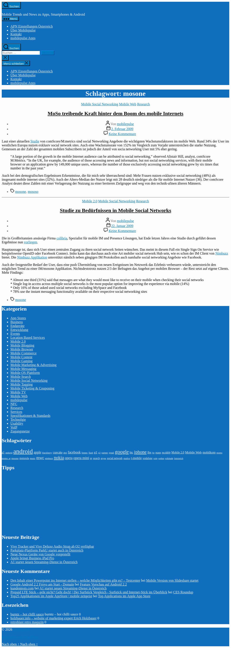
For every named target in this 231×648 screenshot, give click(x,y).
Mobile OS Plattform (25, 373)
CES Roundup (183, 592)
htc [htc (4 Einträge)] (131, 452)
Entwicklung (19, 330)
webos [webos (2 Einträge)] (161, 458)
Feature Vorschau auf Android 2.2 (103, 584)
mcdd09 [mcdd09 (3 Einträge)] (166, 452)
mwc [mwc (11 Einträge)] (40, 458)
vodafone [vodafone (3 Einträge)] (147, 458)
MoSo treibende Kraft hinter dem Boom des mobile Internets (115, 113)
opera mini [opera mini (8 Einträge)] (81, 458)
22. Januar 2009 (122, 226)
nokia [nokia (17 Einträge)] (59, 457)
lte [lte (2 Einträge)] (153, 453)
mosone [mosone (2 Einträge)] (14, 458)
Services (16, 412)
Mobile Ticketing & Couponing (32, 388)
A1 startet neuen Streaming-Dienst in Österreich (44, 562)
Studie (34, 141)
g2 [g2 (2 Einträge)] (99, 453)
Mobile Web (127, 104)
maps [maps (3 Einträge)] (158, 452)
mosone (20, 191)
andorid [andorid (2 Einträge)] (9, 453)
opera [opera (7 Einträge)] (69, 458)
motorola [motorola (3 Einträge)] (24, 458)
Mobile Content (21, 357)
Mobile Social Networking (99, 104)
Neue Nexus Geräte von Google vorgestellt (40, 554)
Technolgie (18, 419)
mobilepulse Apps (22, 38)
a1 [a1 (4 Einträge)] (3, 452)
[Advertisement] (34, 502)
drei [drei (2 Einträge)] (65, 453)
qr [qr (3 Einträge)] (91, 458)
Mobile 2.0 (89, 201)
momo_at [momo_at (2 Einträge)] (6, 458)
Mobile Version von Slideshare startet (172, 580)
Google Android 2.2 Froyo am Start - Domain (42, 584)
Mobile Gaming (21, 361)
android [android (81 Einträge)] (23, 451)
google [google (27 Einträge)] (122, 452)
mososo (33, 191)
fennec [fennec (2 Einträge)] (84, 453)
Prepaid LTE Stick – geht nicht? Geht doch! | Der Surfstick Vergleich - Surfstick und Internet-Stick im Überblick (88, 592)
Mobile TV (18, 392)
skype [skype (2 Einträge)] (103, 458)
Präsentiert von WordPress (20, 637)
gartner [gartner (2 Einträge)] (104, 453)
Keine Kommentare (122, 134)
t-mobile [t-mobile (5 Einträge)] (136, 458)
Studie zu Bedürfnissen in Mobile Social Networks (115, 210)
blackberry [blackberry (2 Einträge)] (47, 453)
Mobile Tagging (21, 384)
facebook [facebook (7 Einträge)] (74, 452)
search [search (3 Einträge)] (96, 458)
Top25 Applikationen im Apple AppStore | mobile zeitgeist (51, 596)
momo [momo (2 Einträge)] (219, 453)
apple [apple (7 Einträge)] (37, 452)
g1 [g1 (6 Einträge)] (95, 452)
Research (143, 104)
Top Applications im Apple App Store (124, 596)
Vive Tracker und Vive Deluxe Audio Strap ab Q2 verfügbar (52, 546)
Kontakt (16, 34)
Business (16, 322)
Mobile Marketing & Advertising (33, 365)
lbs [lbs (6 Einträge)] (149, 452)
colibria (62, 238)
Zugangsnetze (20, 431)
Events (15, 333)
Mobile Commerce (23, 353)
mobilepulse (10, 10)
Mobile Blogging (22, 345)
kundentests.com (22, 588)
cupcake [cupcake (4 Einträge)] (57, 452)
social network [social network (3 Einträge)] (115, 458)
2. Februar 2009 (122, 129)
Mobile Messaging (23, 369)
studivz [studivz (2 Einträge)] (126, 458)
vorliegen (30, 242)
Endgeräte (17, 326)
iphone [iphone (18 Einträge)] (140, 452)
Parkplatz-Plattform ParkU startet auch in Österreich (46, 550)
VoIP (13, 427)
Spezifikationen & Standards (30, 415)
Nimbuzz (221, 253)
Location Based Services (27, 337)
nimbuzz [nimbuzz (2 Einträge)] (49, 458)
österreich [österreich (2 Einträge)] (178, 458)
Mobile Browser (21, 349)
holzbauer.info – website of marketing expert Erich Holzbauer (53, 618)
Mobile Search (20, 376)
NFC (13, 404)
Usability (16, 423)
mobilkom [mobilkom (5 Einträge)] (209, 452)
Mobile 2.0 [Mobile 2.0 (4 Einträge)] (177, 452)
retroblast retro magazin (27, 622)
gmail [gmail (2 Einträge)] (111, 453)
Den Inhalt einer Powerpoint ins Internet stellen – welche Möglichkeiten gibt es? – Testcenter (75, 580)
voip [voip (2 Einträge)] (155, 458)
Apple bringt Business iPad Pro (32, 558)
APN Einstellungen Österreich (31, 26)
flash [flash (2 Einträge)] (91, 453)
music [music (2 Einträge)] (32, 458)
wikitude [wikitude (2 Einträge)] (169, 458)
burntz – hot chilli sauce (27, 614)
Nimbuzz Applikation (32, 257)
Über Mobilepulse (23, 30)
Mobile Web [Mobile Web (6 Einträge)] (193, 452)
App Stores (18, 318)
